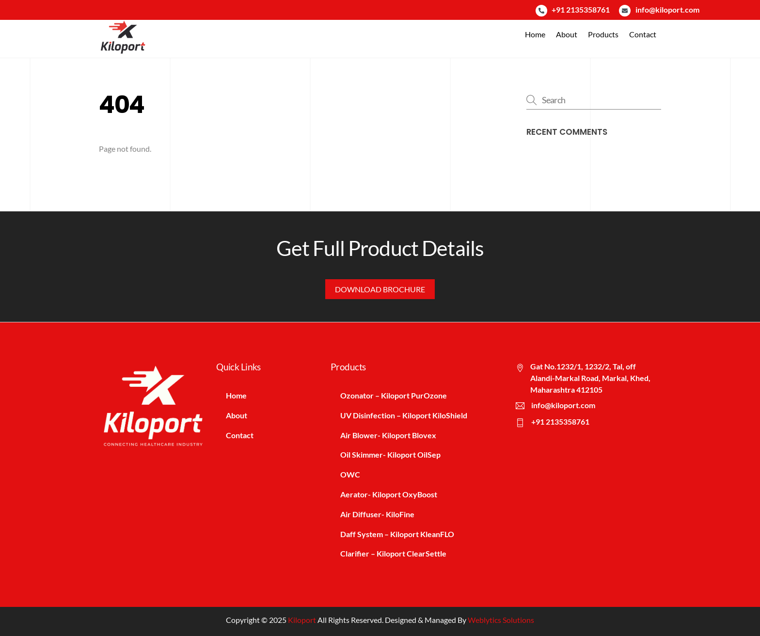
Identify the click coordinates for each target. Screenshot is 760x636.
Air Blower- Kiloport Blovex (388, 435)
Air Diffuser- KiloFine (377, 514)
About (566, 34)
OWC (350, 474)
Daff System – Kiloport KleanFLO (397, 534)
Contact (642, 34)
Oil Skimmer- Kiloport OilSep (390, 454)
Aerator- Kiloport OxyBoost (388, 494)
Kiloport (302, 619)
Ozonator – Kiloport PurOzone (393, 395)
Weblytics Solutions (501, 619)
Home (535, 34)
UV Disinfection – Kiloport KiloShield (403, 415)
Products (603, 34)
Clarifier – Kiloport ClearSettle (393, 553)
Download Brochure (380, 289)
